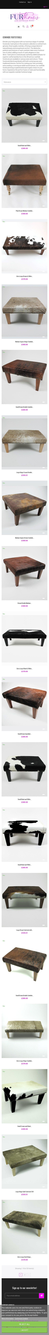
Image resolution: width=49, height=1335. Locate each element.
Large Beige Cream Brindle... (24, 472)
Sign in (30, 2)
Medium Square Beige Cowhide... (24, 341)
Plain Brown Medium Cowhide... (24, 211)
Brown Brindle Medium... (24, 603)
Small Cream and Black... (24, 1126)
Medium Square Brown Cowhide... (24, 538)
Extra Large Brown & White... (24, 276)
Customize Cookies (21, 1318)
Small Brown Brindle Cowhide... (24, 407)
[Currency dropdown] (44, 7)
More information (8, 1318)
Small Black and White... (24, 145)
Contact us (22, 2)
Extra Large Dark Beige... (24, 1257)
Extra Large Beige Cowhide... (24, 1061)
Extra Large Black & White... (24, 668)
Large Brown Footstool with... (24, 930)
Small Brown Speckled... (24, 734)
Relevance (25, 82)
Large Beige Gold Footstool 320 (24, 1191)
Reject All (24, 1324)
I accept (24, 1330)
